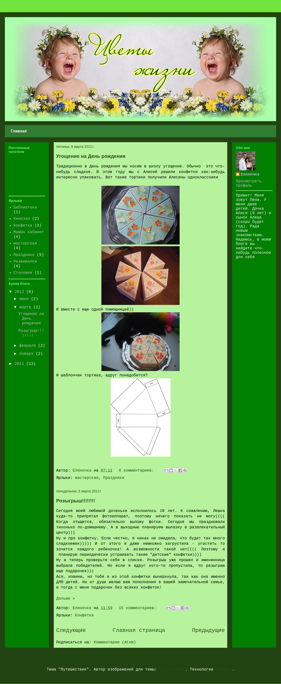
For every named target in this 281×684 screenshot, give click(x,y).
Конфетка (84, 615)
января (27, 354)
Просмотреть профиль (249, 183)
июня (25, 299)
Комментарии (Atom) (115, 642)
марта (26, 307)
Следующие (71, 630)
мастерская (86, 478)
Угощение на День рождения (91, 156)
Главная (19, 131)
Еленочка (250, 174)
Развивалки (25, 261)
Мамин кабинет (28, 232)
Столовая (22, 273)
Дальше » (65, 598)
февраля (28, 346)
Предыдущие (208, 630)
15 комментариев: (139, 608)
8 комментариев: (137, 470)
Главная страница (139, 630)
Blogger (224, 669)
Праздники (113, 478)
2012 (20, 292)
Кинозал (21, 219)
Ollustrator (172, 669)
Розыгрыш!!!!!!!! (75, 500)
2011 (20, 364)
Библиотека (25, 207)
